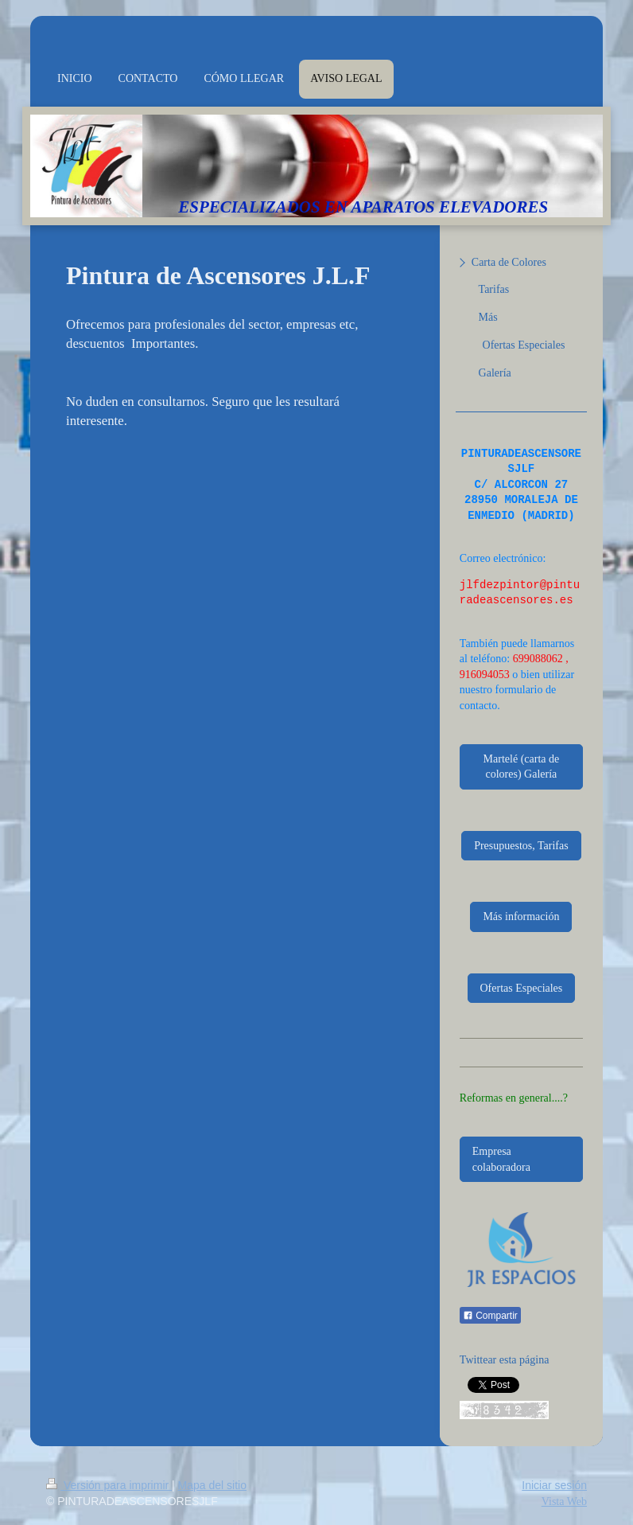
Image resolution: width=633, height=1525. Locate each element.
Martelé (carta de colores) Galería (521, 767)
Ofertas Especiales (521, 988)
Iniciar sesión (554, 1485)
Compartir (490, 1315)
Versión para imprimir (109, 1485)
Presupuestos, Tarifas (521, 846)
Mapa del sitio (212, 1485)
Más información (521, 916)
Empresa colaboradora (501, 1159)
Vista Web (564, 1501)
